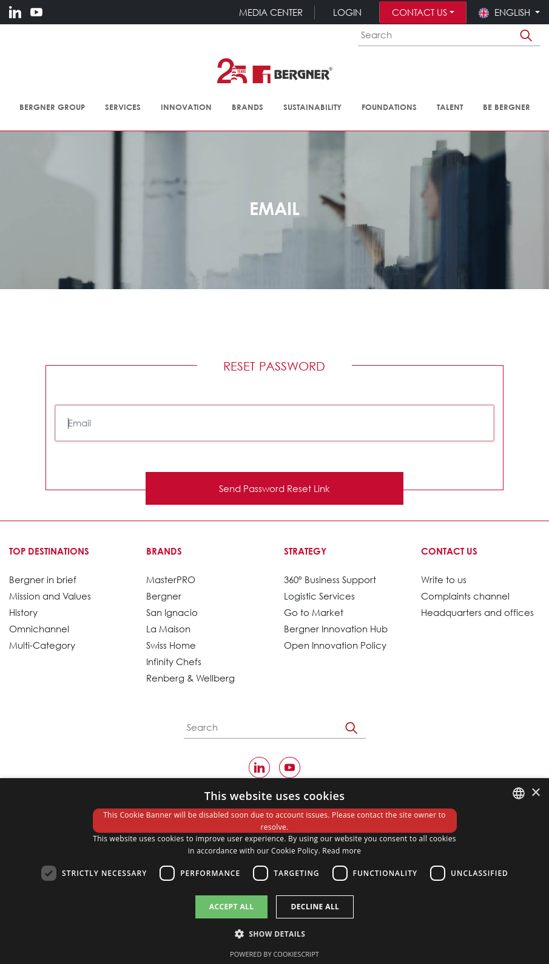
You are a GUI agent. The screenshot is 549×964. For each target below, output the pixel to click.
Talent (450, 107)
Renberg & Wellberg (190, 677)
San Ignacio (172, 612)
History (23, 612)
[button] (509, 12)
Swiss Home (171, 645)
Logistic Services (319, 595)
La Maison (168, 628)
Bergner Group (52, 107)
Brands (247, 107)
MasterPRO (170, 579)
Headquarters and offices (477, 612)
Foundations (389, 107)
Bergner (163, 595)
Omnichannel (39, 628)
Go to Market (313, 612)
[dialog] (274, 871)
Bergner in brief (42, 579)
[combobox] (519, 793)
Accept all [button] (231, 906)
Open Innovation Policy (335, 645)
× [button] (535, 793)
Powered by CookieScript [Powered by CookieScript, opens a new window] (274, 954)
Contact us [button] (419, 12)
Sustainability (312, 107)
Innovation (186, 107)
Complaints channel (465, 595)
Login (347, 12)
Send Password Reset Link (274, 488)
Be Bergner (506, 107)
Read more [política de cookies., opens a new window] (341, 851)
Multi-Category (42, 645)
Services (123, 107)
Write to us (443, 579)
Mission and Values (50, 595)
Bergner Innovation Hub (336, 628)
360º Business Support (330, 579)
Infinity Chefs (173, 661)
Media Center (271, 12)
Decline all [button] (315, 906)
